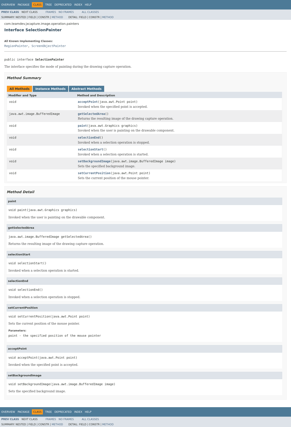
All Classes (90, 12)
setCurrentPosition (94, 173)
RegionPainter (16, 46)
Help (88, 4)
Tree (48, 4)
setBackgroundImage (94, 161)
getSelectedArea (91, 114)
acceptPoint (88, 101)
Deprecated (63, 4)
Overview (8, 4)
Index (78, 4)
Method (57, 17)
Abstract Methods (86, 89)
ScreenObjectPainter (48, 46)
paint (82, 125)
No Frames (66, 12)
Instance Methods (50, 89)
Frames (51, 12)
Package (23, 4)
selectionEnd (89, 137)
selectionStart (90, 149)
